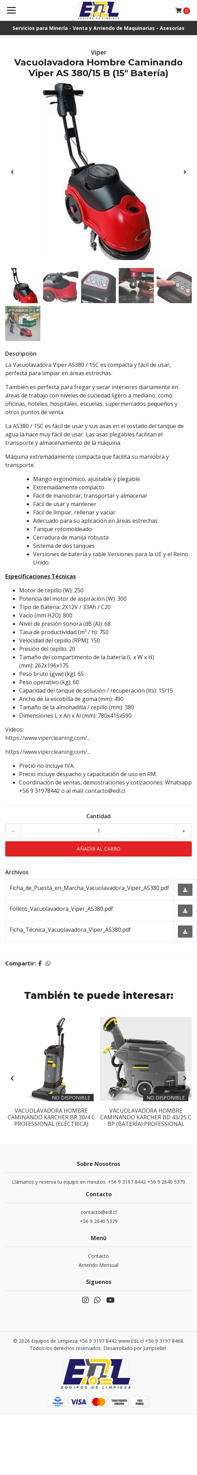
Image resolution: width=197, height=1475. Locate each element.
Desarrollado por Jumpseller (134, 1348)
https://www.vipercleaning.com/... (47, 738)
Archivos (17, 872)
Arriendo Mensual (98, 1265)
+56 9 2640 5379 (99, 1221)
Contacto (98, 1256)
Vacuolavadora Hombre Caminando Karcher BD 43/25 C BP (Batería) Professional (145, 1117)
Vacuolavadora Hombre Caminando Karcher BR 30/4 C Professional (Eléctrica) (51, 1117)
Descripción (21, 353)
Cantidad (98, 816)
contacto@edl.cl (105, 791)
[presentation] (12, 172)
